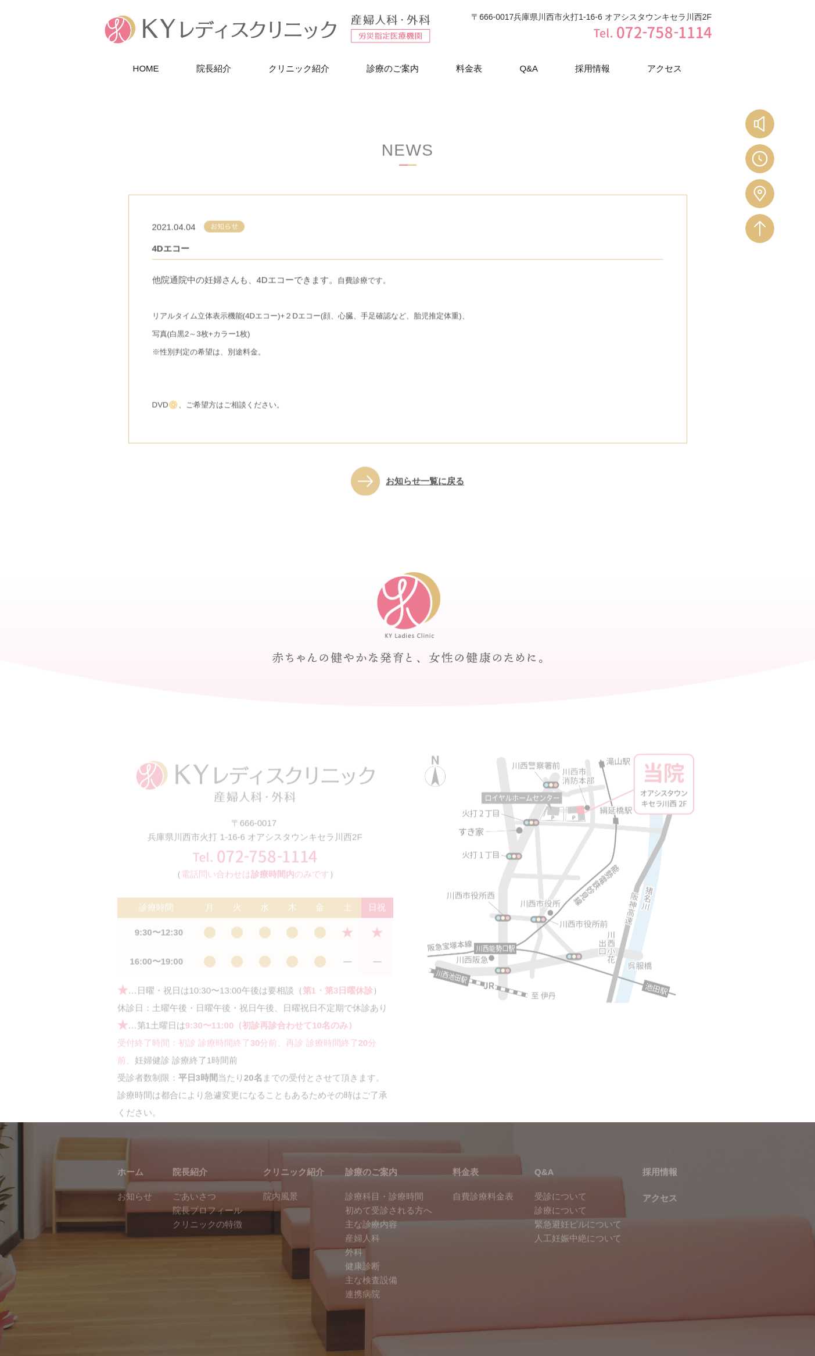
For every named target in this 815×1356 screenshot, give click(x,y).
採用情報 (592, 68)
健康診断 (362, 1277)
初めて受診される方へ (388, 1221)
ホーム (130, 1182)
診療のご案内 (393, 68)
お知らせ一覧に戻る (425, 489)
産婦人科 (362, 1249)
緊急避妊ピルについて (578, 1235)
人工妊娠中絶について (578, 1249)
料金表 (469, 68)
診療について (560, 1221)
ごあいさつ (194, 1207)
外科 (353, 1263)
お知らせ (134, 1207)
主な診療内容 (371, 1235)
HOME (146, 68)
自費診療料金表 (483, 1207)
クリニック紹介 (298, 68)
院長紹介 (213, 68)
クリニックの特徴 (207, 1235)
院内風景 (280, 1207)
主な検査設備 (371, 1291)
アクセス (664, 68)
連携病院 (362, 1304)
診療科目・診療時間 (384, 1207)
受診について (560, 1207)
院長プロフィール (207, 1221)
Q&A (528, 68)
